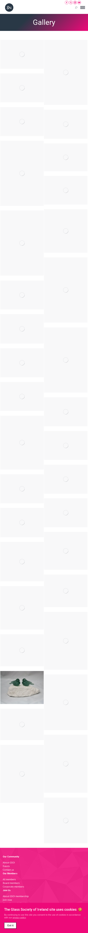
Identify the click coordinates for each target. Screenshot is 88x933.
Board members (11, 883)
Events (6, 866)
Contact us (8, 869)
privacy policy (19, 917)
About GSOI (9, 862)
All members (9, 879)
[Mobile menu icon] (82, 7)
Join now (7, 899)
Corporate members (13, 886)
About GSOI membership (16, 896)
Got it (10, 925)
